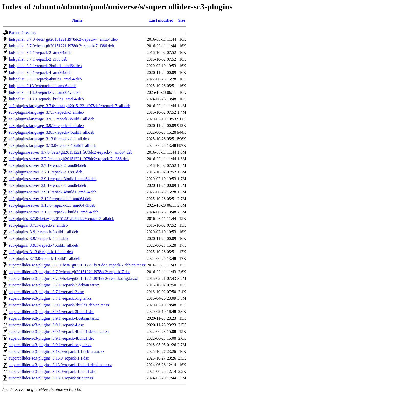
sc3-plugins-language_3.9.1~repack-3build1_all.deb (51, 119)
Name (77, 20)
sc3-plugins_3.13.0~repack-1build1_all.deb (44, 258)
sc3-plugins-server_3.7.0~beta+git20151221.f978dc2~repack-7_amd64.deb (70, 152)
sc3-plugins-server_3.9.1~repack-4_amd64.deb (47, 185)
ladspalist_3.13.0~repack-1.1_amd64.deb (42, 86)
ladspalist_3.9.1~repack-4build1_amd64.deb (45, 79)
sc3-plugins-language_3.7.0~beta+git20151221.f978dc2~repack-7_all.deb (69, 105)
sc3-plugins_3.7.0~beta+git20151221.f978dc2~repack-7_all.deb (61, 218)
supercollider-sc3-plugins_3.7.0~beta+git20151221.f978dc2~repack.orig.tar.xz (73, 278)
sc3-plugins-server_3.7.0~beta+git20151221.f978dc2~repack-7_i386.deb (69, 159)
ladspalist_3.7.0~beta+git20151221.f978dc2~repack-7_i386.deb (61, 46)
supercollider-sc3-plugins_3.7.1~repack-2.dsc (46, 291)
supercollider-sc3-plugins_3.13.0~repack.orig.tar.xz (51, 378)
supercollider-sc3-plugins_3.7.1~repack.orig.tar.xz (50, 298)
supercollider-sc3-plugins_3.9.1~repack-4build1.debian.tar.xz (59, 331)
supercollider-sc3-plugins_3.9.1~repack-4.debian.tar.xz (54, 318)
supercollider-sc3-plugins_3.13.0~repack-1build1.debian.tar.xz (60, 365)
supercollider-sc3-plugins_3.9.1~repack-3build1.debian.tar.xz (59, 305)
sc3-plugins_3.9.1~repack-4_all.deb (38, 238)
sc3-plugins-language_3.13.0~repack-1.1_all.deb (49, 139)
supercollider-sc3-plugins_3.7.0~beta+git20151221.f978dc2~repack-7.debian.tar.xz (77, 265)
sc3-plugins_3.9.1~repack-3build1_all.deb (43, 232)
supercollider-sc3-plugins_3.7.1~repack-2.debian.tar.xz (54, 285)
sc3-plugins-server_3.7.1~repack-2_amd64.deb (47, 165)
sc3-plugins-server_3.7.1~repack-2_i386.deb (45, 172)
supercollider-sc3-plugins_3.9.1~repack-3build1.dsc (51, 311)
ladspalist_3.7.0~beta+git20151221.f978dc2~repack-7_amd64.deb (63, 39)
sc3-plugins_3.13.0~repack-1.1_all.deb (41, 252)
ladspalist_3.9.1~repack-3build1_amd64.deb (45, 66)
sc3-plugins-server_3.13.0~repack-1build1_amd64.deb (53, 212)
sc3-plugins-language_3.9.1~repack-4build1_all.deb (51, 132)
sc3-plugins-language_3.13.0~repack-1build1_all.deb (52, 145)
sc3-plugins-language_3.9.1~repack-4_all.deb (46, 125)
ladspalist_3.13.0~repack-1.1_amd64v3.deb (45, 92)
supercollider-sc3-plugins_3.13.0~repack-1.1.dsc (49, 358)
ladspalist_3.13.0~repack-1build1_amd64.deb (46, 99)
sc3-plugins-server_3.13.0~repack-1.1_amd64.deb (50, 198)
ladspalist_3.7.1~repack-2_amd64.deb (40, 52)
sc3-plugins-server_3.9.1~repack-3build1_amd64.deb (52, 179)
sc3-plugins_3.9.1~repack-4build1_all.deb (43, 245)
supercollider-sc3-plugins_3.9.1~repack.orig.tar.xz (50, 345)
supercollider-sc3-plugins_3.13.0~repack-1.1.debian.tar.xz (56, 351)
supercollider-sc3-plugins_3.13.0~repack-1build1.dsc (52, 371)
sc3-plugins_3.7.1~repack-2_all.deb (38, 225)
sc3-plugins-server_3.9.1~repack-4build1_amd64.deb (52, 192)
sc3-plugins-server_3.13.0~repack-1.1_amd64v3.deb (52, 205)
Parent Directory (22, 32)
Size (181, 20)
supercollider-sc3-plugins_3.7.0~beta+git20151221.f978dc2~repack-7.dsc (69, 272)
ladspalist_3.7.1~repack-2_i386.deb (38, 59)
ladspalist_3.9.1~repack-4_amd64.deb (40, 72)
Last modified (161, 20)
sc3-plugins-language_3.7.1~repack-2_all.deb (46, 112)
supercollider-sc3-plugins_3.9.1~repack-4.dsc (46, 325)
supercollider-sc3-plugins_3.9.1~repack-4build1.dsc (51, 338)
